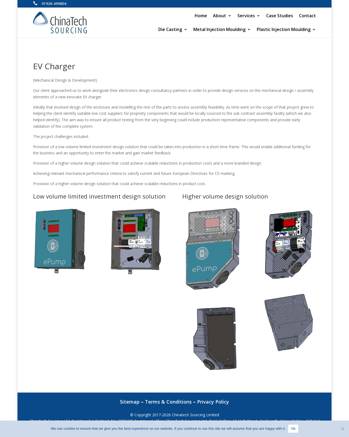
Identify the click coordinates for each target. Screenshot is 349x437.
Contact (307, 16)
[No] (342, 428)
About (219, 16)
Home (201, 16)
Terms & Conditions (168, 401)
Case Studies (279, 16)
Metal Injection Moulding (219, 29)
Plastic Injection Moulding (284, 29)
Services (246, 16)
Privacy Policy (213, 401)
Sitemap (130, 401)
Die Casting (170, 29)
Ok (293, 428)
